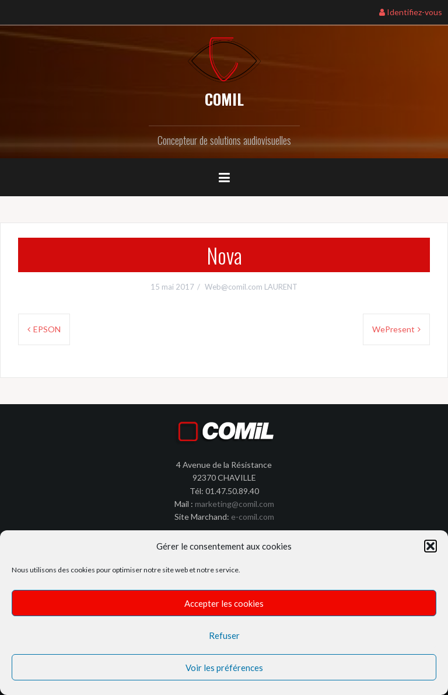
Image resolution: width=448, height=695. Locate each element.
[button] (430, 546)
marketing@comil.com (234, 504)
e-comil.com (252, 517)
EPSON (47, 329)
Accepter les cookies (224, 603)
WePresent (393, 329)
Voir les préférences (224, 667)
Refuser (224, 635)
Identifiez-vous (410, 12)
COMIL (224, 99)
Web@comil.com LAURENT (251, 286)
